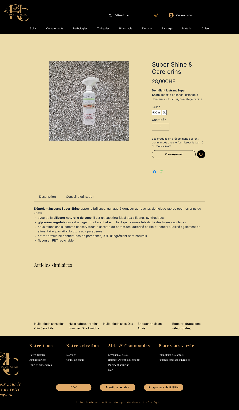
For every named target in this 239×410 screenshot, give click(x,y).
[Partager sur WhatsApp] (161, 172)
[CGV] (74, 387)
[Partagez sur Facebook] (154, 172)
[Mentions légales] (118, 387)
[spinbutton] (161, 127)
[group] (119, 305)
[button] (155, 15)
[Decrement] (155, 127)
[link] (47, 196)
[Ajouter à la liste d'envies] (201, 154)
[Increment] (166, 127)
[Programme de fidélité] (163, 387)
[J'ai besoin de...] (129, 15)
